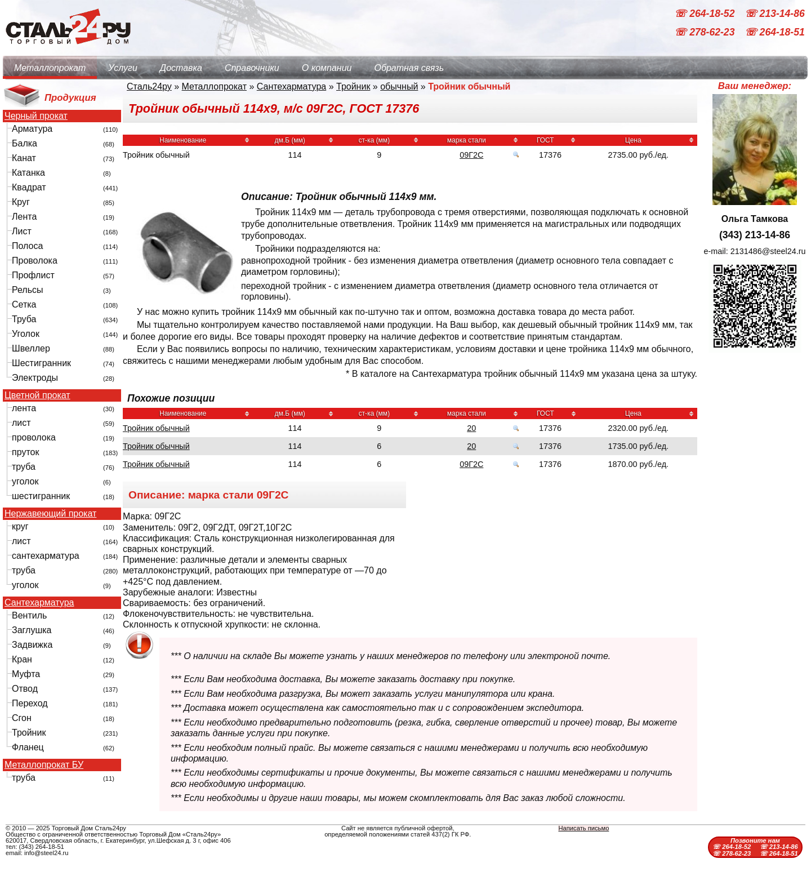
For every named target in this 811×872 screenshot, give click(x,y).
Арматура (32, 129)
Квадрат (29, 187)
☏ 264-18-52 (705, 13)
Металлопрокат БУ (44, 764)
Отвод (25, 688)
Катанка (28, 172)
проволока (34, 437)
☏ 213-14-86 (775, 13)
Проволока (34, 260)
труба (23, 466)
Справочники (252, 68)
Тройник (29, 732)
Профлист (33, 275)
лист (21, 423)
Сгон (22, 718)
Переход (30, 703)
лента (24, 408)
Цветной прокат (37, 395)
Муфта (26, 674)
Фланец (28, 747)
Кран (22, 659)
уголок (25, 481)
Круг (21, 202)
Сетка (24, 304)
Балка (24, 143)
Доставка (181, 68)
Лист (22, 231)
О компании (327, 68)
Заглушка (31, 630)
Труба (24, 319)
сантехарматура (45, 555)
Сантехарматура (39, 602)
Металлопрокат (50, 68)
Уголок (25, 334)
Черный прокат (36, 116)
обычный (399, 86)
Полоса (27, 246)
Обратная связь (409, 68)
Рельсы (27, 290)
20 (471, 428)
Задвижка (32, 644)
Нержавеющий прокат (50, 513)
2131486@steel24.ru (768, 251)
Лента (24, 216)
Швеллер (31, 348)
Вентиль (29, 615)
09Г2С (471, 154)
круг (20, 526)
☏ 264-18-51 (775, 32)
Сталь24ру (149, 86)
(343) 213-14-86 (754, 235)
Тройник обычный (156, 428)
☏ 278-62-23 (705, 32)
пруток (25, 452)
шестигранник (41, 496)
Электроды (35, 377)
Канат (24, 158)
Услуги (122, 68)
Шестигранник (41, 363)
